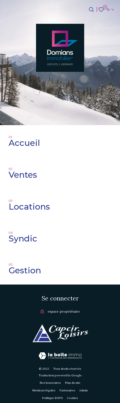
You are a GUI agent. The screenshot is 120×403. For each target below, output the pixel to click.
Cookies (72, 398)
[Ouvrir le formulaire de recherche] (91, 9)
